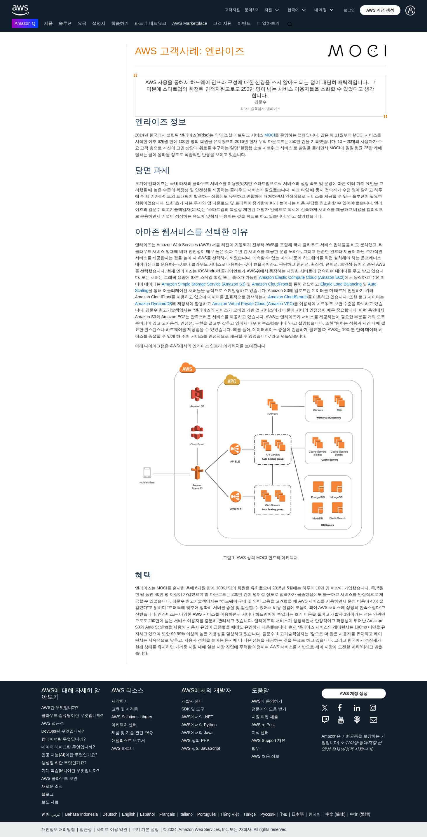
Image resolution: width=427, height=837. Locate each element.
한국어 (315, 814)
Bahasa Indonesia (81, 814)
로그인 (349, 10)
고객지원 (232, 10)
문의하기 (252, 10)
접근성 (86, 829)
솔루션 (65, 23)
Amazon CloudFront (270, 284)
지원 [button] (271, 10)
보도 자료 (50, 802)
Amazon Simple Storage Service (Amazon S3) (203, 284)
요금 (82, 23)
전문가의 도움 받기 (269, 709)
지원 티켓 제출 (265, 717)
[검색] (290, 24)
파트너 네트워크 (150, 23)
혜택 (143, 574)
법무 (256, 748)
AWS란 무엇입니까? (60, 707)
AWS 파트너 (122, 748)
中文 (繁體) (360, 814)
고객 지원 (222, 23)
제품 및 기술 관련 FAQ (132, 732)
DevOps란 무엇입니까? (62, 731)
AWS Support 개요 (268, 740)
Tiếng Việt (229, 814)
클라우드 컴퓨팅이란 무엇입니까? (72, 715)
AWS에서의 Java (197, 732)
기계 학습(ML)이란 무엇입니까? (70, 770)
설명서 (98, 23)
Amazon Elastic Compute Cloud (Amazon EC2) (301, 277)
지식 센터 (260, 732)
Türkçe (249, 814)
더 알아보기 (268, 23)
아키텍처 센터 (124, 724)
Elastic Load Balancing (341, 284)
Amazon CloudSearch (288, 297)
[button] (380, 10)
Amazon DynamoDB (153, 303)
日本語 (298, 814)
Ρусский (268, 814)
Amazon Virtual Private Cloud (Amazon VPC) (253, 303)
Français (167, 814)
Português (206, 814)
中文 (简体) (335, 814)
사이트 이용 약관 (112, 829)
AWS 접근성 (52, 723)
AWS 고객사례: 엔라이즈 (190, 50)
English (128, 814)
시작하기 (119, 701)
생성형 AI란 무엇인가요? (64, 762)
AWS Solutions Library (131, 717)
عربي (56, 814)
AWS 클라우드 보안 (59, 778)
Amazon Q (25, 23)
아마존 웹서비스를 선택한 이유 (191, 231)
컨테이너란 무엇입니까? (63, 739)
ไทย (283, 814)
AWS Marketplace (189, 23)
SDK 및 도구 (193, 709)
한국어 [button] (296, 10)
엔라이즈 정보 (161, 121)
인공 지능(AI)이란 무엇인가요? (69, 754)
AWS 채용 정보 (265, 756)
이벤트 (244, 23)
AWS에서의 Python (199, 724)
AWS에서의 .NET (197, 717)
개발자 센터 (192, 701)
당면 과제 (152, 170)
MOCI (269, 135)
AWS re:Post (263, 724)
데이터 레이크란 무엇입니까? (68, 747)
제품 (48, 23)
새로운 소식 (52, 786)
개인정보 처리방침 (58, 829)
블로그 (47, 794)
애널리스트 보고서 (128, 740)
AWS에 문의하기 (267, 701)
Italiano (186, 814)
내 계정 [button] (323, 10)
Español (147, 814)
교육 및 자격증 (124, 709)
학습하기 (120, 23)
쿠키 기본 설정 (145, 829)
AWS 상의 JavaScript (201, 748)
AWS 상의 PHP (196, 740)
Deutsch (109, 814)
